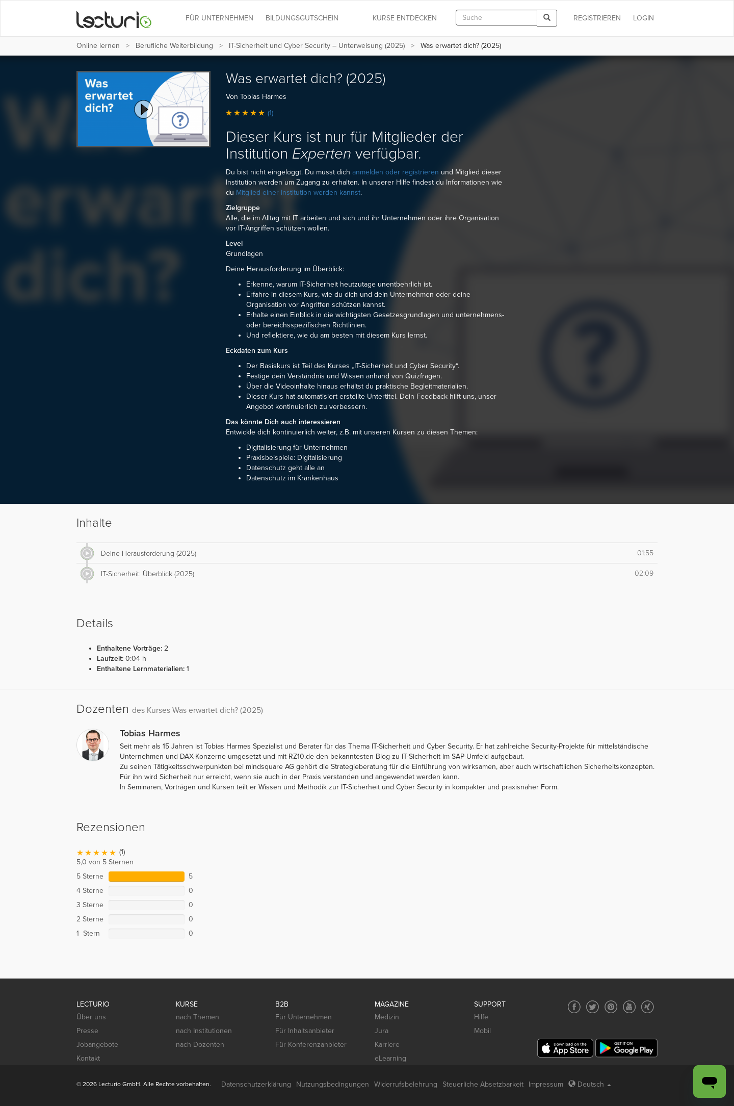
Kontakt (88, 1058)
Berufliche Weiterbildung (174, 45)
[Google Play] (626, 1048)
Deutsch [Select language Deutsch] (589, 1084)
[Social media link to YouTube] (629, 1006)
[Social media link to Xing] (647, 1006)
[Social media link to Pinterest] (611, 1006)
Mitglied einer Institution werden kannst (298, 192)
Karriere (387, 1044)
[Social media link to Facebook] (574, 1006)
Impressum (546, 1084)
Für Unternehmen (303, 1017)
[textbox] (496, 17)
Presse (87, 1030)
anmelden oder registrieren (395, 172)
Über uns (91, 1017)
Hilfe (481, 1017)
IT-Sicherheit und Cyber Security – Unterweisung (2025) (317, 45)
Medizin (387, 1017)
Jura (381, 1030)
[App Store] (565, 1048)
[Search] (547, 18)
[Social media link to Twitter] (592, 1006)
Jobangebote (97, 1044)
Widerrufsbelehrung (405, 1084)
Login (643, 18)
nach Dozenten (200, 1044)
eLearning (390, 1058)
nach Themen (197, 1017)
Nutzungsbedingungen (332, 1084)
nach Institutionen (204, 1030)
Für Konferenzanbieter (311, 1044)
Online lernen (98, 45)
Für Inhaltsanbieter (304, 1030)
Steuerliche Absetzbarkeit (482, 1084)
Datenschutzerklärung (256, 1084)
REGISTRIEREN (597, 18)
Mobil (482, 1030)
